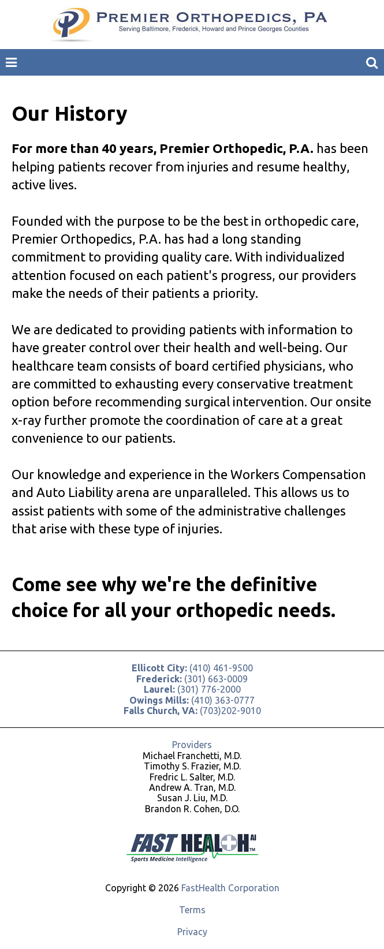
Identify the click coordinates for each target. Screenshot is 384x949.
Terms (192, 910)
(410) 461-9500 (192, 668)
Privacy (192, 931)
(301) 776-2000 (192, 689)
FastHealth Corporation (230, 888)
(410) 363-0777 (192, 700)
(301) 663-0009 (192, 679)
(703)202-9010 (192, 710)
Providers (192, 744)
